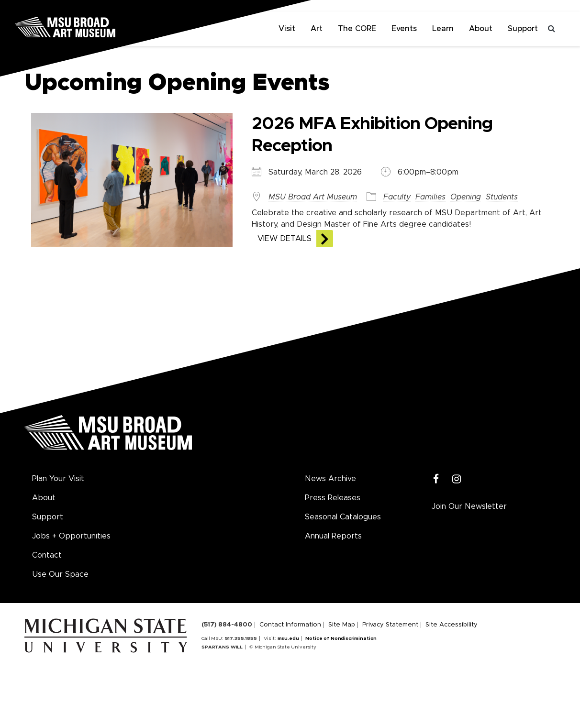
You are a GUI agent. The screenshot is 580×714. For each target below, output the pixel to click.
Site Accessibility (451, 625)
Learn (443, 29)
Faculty (397, 197)
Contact (47, 555)
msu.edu (288, 638)
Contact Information (290, 625)
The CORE (357, 29)
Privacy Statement (390, 625)
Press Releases (332, 498)
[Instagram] (456, 479)
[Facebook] (436, 479)
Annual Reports (333, 536)
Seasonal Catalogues (343, 517)
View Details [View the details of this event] (284, 238)
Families (430, 197)
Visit (287, 29)
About (480, 29)
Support (523, 29)
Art (317, 29)
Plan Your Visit (58, 479)
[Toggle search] (551, 28)
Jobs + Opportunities (71, 536)
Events (404, 29)
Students (502, 197)
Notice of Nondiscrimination (341, 638)
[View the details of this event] (130, 179)
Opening (465, 197)
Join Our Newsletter (469, 506)
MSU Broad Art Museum (312, 197)
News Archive (330, 479)
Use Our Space (60, 574)
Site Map (341, 625)
